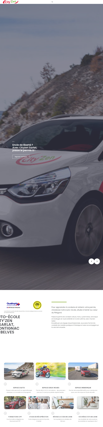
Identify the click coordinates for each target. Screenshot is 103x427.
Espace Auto (19, 407)
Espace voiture (21, 157)
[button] (91, 261)
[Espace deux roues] (37, 403)
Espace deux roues (50, 407)
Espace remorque (83, 407)
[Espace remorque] (69, 403)
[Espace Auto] (5, 403)
